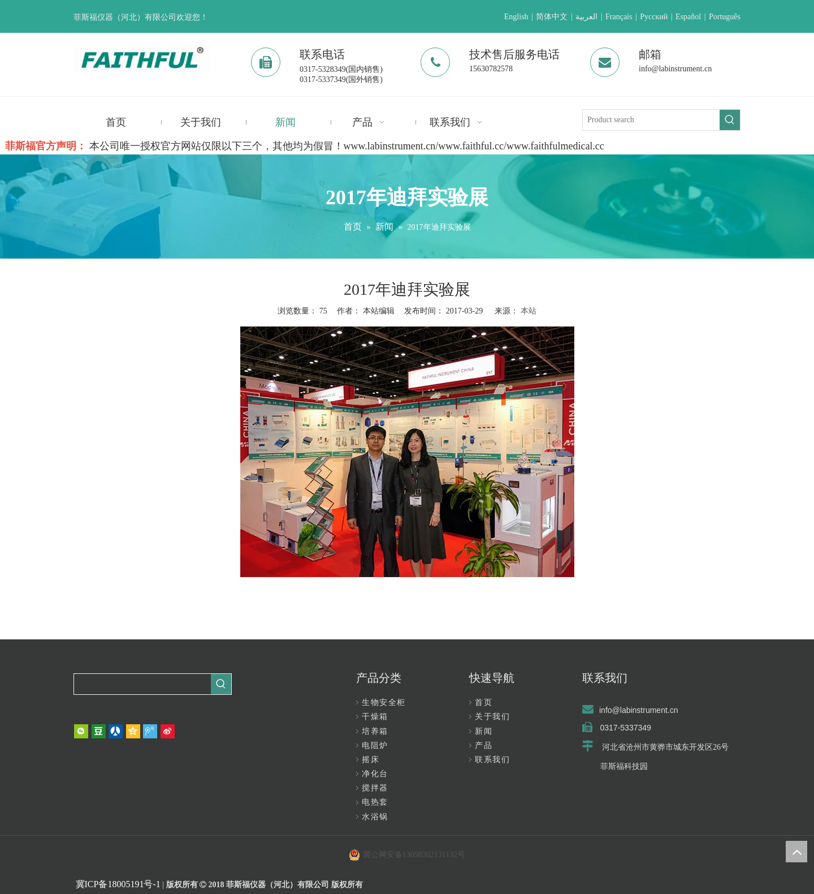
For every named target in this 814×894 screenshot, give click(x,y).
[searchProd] (142, 684)
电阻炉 (375, 745)
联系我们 (492, 759)
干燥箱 (375, 716)
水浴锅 (375, 817)
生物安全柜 (384, 702)
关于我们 (492, 716)
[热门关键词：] (730, 120)
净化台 (375, 774)
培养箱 (375, 731)
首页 (483, 702)
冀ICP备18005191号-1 (118, 884)
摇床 (370, 759)
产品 (483, 745)
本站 (528, 311)
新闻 (483, 731)
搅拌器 (375, 788)
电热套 (375, 802)
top (796, 851)
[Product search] (651, 120)
